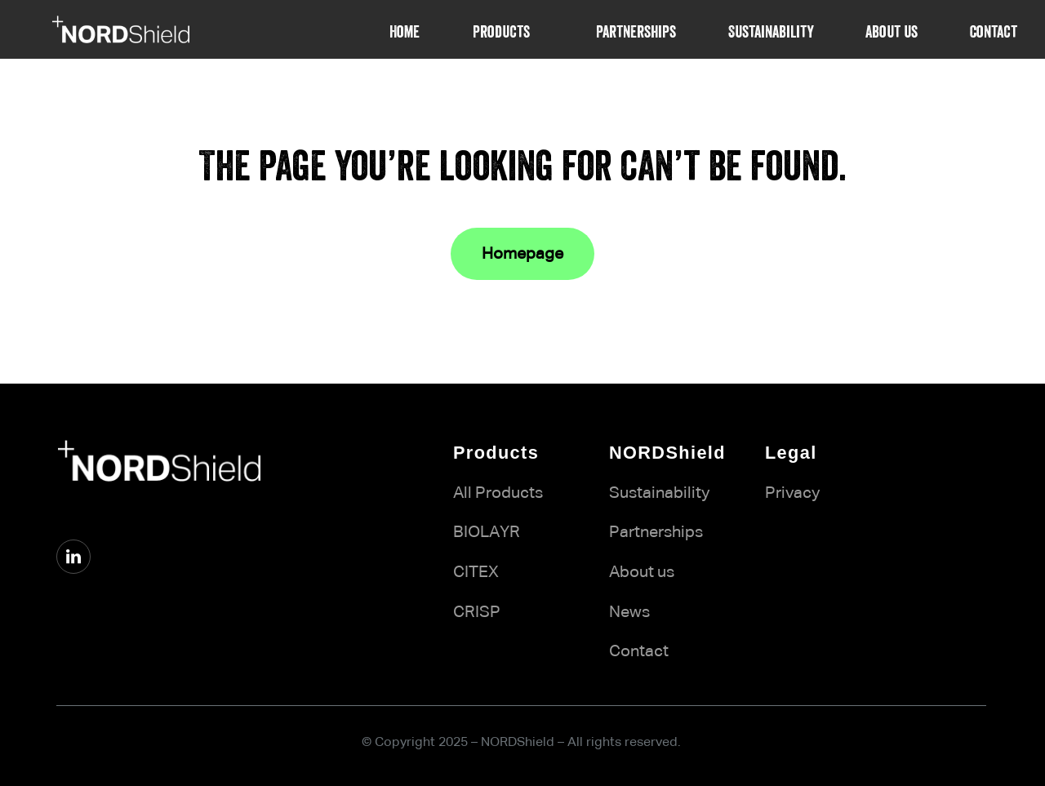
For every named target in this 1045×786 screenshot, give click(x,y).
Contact (639, 651)
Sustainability (659, 493)
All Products (498, 493)
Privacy (792, 493)
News (629, 612)
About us (641, 572)
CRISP (476, 612)
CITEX (476, 572)
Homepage (522, 254)
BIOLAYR (486, 532)
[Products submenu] (541, 29)
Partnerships (656, 532)
